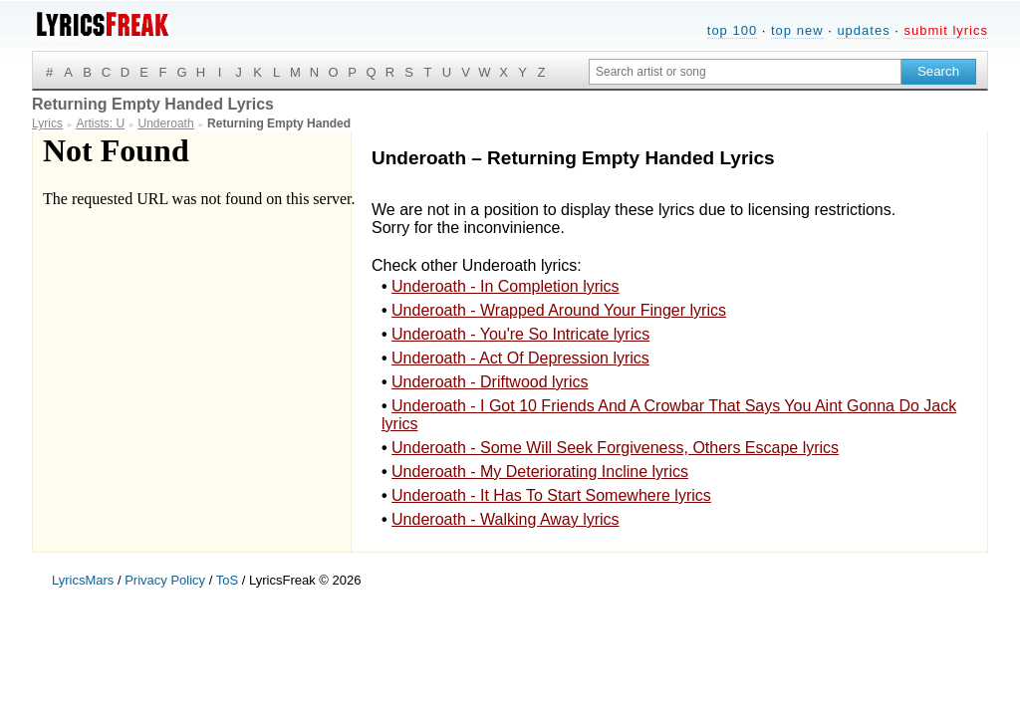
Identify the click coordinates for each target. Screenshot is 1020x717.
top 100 (732, 30)
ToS (227, 580)
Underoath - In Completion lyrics (505, 286)
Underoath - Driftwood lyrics (489, 381)
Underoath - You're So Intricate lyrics (520, 334)
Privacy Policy (165, 580)
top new (797, 30)
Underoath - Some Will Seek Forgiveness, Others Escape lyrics (615, 447)
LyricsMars (83, 580)
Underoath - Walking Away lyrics (505, 519)
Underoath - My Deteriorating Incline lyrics (539, 471)
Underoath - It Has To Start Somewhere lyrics (551, 495)
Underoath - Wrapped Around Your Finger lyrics (558, 310)
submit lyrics (945, 30)
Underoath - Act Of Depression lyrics (520, 358)
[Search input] (745, 72)
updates (863, 30)
